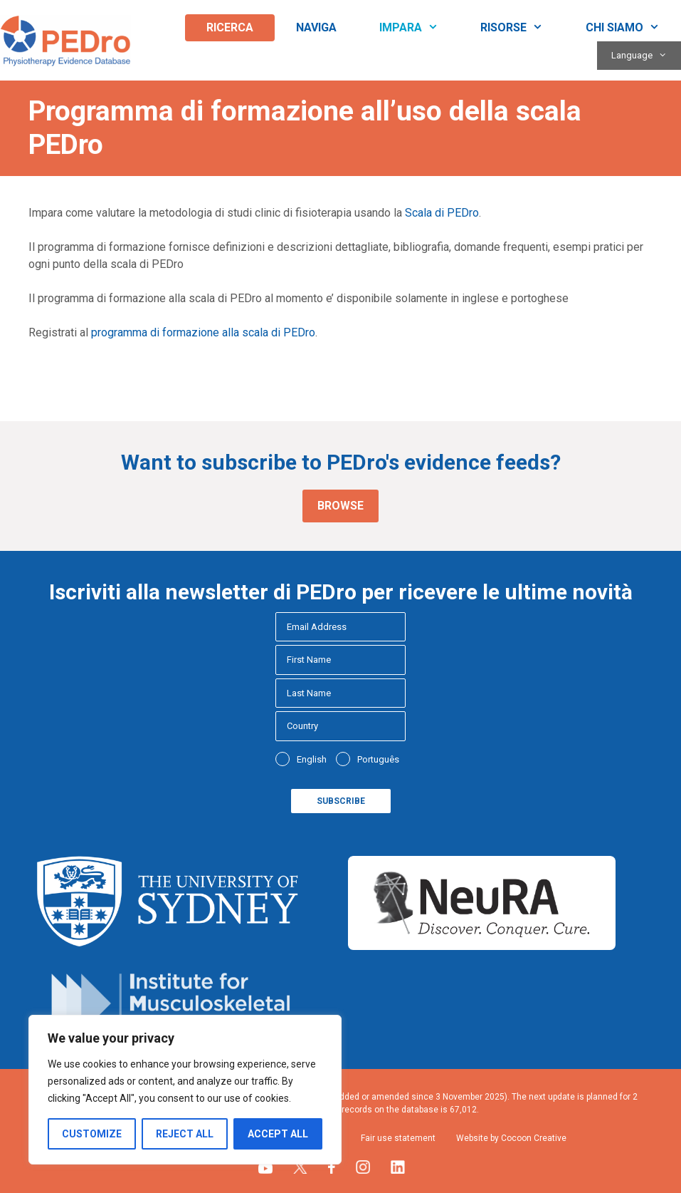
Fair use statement (398, 1138)
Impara (419, 27)
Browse (340, 505)
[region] (185, 1089)
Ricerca (229, 27)
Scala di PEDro (442, 213)
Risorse (522, 27)
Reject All (184, 1134)
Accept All (278, 1134)
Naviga (316, 27)
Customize (92, 1134)
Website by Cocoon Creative (511, 1138)
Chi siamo (633, 27)
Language (646, 55)
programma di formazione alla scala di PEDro (203, 332)
